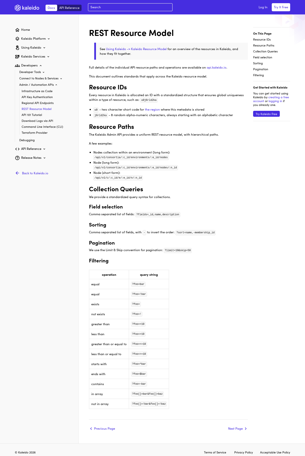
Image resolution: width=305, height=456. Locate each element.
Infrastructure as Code (37, 91)
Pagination (260, 69)
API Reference (69, 7)
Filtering (258, 75)
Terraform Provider (34, 132)
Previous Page (104, 423)
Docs (51, 7)
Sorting (258, 63)
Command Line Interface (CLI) (42, 126)
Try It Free (281, 7)
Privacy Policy (244, 449)
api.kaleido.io (216, 67)
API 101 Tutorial (32, 115)
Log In (263, 7)
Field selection (262, 57)
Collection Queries (265, 51)
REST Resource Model (36, 109)
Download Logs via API (37, 120)
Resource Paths (263, 45)
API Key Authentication (37, 97)
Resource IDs (262, 39)
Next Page (235, 423)
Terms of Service (215, 449)
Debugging (27, 140)
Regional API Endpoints (38, 103)
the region (152, 109)
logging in (275, 101)
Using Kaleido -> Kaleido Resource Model (136, 48)
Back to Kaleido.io (35, 173)
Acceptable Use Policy (275, 449)
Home (25, 29)
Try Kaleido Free (266, 114)
